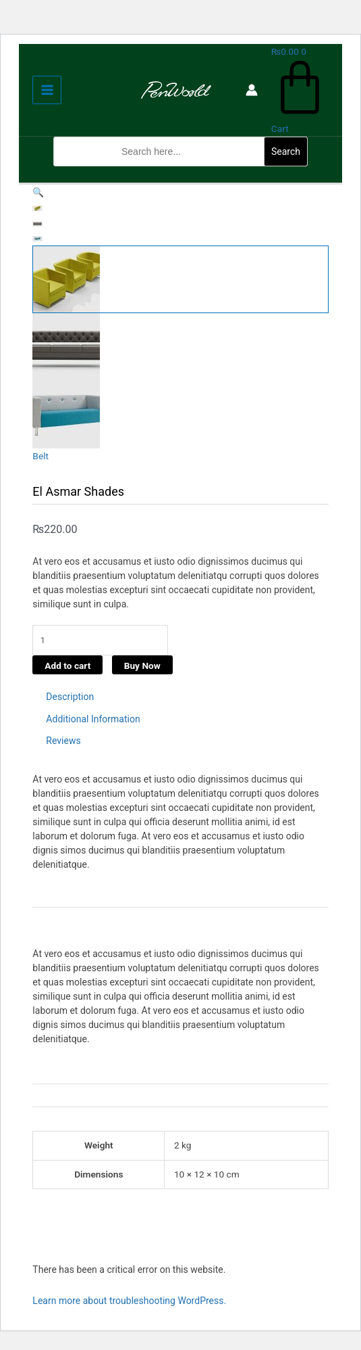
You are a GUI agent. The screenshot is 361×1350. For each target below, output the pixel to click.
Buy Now (142, 665)
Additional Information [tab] (93, 719)
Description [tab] (70, 696)
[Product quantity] (100, 640)
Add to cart (67, 665)
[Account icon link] (252, 90)
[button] (180, 174)
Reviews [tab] (63, 740)
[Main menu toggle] (46, 90)
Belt (40, 455)
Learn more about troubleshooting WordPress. (129, 1300)
